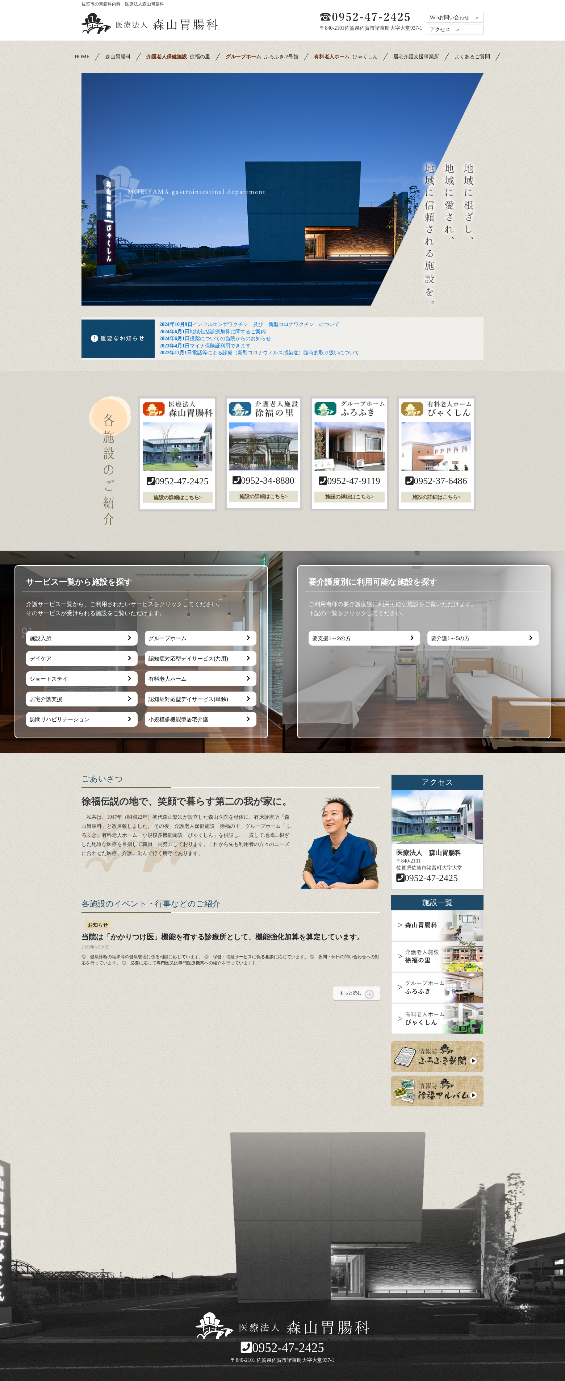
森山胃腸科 (118, 56)
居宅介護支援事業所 (416, 56)
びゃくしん (346, 56)
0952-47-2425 (282, 1348)
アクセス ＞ (445, 29)
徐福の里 (178, 56)
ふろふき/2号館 (262, 56)
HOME (82, 56)
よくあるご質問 (472, 56)
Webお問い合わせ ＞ (455, 17)
